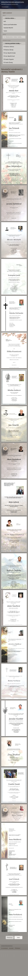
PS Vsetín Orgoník (9, 59)
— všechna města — (10, 18)
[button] (14, 93)
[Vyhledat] (15, 37)
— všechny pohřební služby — (12, 43)
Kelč (5, 21)
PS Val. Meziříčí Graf (9, 56)
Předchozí (9, 937)
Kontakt (11, 948)
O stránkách (5, 7)
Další (18, 937)
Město (4, 15)
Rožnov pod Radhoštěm (10, 24)
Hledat (4, 34)
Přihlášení (17, 948)
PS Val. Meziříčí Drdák (10, 53)
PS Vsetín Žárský (8, 62)
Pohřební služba (7, 40)
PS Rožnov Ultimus (9, 46)
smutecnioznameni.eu (12, 2)
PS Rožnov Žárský (8, 50)
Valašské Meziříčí (8, 28)
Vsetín (5, 31)
